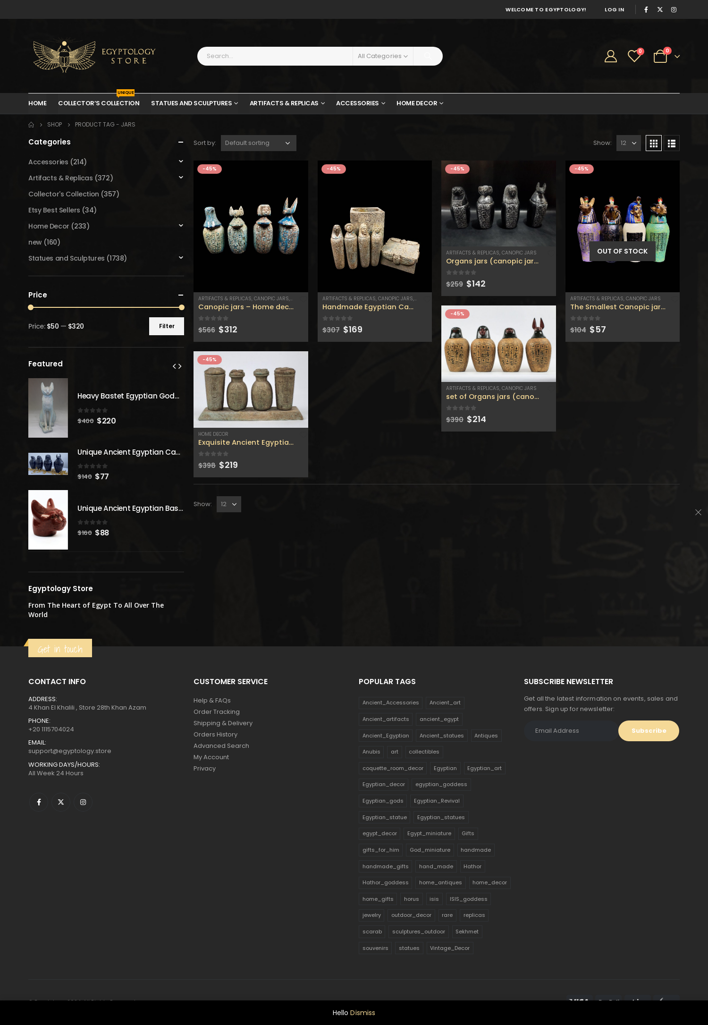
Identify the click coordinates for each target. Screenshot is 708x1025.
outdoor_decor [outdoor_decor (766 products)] (411, 915)
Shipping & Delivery (223, 723)
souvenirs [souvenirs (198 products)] (375, 948)
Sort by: (205, 142)
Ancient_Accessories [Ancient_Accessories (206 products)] (390, 702)
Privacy (205, 768)
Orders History (215, 734)
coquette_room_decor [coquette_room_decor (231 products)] (392, 768)
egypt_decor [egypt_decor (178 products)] (379, 833)
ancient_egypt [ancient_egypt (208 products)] (439, 719)
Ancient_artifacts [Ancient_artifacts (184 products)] (385, 719)
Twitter (60, 802)
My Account (211, 757)
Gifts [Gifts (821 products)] (468, 833)
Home (37, 103)
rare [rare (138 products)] (447, 915)
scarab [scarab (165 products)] (372, 931)
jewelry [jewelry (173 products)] (371, 915)
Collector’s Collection (98, 100)
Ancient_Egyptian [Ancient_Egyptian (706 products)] (385, 735)
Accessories (357, 103)
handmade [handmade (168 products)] (476, 850)
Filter (167, 326)
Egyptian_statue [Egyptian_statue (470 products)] (384, 817)
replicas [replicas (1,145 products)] (474, 915)
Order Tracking (217, 711)
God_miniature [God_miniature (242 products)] (430, 850)
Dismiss (362, 1012)
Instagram (83, 802)
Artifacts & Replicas (284, 103)
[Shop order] (258, 143)
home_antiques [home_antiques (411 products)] (440, 882)
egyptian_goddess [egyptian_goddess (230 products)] (441, 784)
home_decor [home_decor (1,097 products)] (489, 882)
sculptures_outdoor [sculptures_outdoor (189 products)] (418, 931)
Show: (602, 142)
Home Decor (416, 103)
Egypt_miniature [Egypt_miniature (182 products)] (429, 833)
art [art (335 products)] (394, 751)
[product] (251, 226)
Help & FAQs (212, 700)
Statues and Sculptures (191, 103)
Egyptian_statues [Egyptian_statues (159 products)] (441, 817)
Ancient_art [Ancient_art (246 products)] (445, 702)
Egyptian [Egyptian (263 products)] (445, 768)
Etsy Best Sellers (54, 210)
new (35, 242)
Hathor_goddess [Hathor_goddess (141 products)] (385, 882)
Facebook (38, 802)
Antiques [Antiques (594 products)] (486, 735)
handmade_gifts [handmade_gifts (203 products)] (385, 866)
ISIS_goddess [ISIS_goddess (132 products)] (469, 899)
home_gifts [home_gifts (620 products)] (378, 899)
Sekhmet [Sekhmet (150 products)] (467, 931)
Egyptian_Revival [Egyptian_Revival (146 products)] (437, 801)
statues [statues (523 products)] (409, 948)
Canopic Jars (271, 298)
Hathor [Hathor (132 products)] (472, 866)
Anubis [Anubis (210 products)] (371, 751)
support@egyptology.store (69, 750)
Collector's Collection (63, 194)
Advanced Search (221, 745)
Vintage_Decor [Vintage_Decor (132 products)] (450, 948)
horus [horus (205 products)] (411, 899)
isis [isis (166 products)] (434, 899)
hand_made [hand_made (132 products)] (436, 866)
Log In (614, 9)
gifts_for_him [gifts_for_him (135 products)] (380, 850)
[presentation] (174, 366)
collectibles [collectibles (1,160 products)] (424, 751)
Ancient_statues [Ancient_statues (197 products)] (442, 735)
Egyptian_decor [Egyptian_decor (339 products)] (383, 784)
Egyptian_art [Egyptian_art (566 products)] (484, 768)
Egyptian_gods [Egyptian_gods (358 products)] (383, 801)
